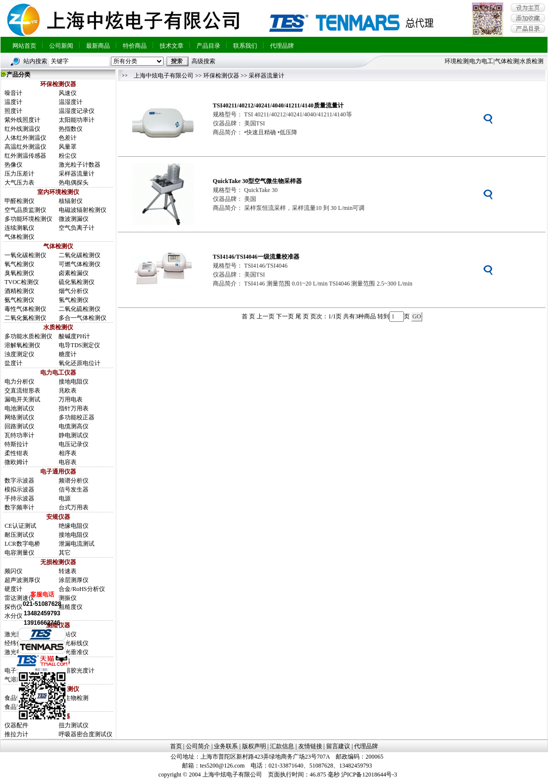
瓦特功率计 (19, 435)
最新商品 (98, 45)
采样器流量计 (76, 173)
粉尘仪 (68, 155)
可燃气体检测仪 (79, 264)
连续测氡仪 (19, 227)
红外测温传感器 (25, 155)
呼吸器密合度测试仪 (85, 734)
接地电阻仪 (74, 381)
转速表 (68, 571)
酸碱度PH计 (74, 336)
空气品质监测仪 (25, 209)
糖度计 (68, 354)
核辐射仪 (71, 200)
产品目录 (208, 45)
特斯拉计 (16, 444)
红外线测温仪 (22, 128)
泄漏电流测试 (76, 543)
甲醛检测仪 (19, 200)
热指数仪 (71, 128)
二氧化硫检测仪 (79, 308)
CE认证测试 (20, 525)
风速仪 (68, 93)
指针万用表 (74, 408)
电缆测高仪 (74, 426)
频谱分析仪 (74, 480)
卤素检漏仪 (74, 273)
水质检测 (532, 61)
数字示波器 (19, 480)
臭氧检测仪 (19, 273)
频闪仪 (13, 571)
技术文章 (171, 45)
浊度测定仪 (19, 354)
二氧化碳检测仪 (79, 255)
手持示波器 (19, 498)
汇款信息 (282, 746)
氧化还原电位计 (79, 363)
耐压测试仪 (19, 534)
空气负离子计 (76, 227)
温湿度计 (71, 101)
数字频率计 (19, 507)
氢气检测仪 (74, 299)
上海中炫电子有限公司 (163, 75)
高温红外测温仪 (25, 146)
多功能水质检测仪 (28, 336)
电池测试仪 (19, 408)
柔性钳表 (16, 453)
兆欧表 (68, 390)
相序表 (68, 453)
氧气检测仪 (19, 264)
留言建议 (338, 746)
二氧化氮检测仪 (25, 317)
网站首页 (24, 45)
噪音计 (13, 93)
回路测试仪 (19, 426)
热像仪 (13, 164)
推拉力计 (16, 734)
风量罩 (68, 146)
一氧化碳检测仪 (25, 255)
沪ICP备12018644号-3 (369, 774)
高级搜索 (203, 61)
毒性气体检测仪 (25, 308)
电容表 (68, 462)
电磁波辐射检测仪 (82, 209)
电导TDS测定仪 (79, 345)
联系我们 (245, 45)
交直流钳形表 (22, 390)
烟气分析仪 (74, 291)
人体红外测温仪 (25, 137)
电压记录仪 (74, 444)
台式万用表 (74, 507)
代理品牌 (282, 45)
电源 (65, 498)
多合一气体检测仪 (82, 317)
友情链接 (310, 746)
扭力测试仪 (74, 725)
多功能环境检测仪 (28, 218)
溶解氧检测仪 (22, 345)
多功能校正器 (76, 417)
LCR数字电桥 (22, 543)
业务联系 (226, 746)
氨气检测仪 (19, 299)
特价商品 (135, 45)
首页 (176, 746)
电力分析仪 (19, 381)
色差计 (68, 137)
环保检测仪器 (221, 75)
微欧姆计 (16, 462)
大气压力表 (19, 182)
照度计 (13, 110)
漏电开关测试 (22, 399)
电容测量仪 (19, 552)
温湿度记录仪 (76, 110)
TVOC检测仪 (21, 282)
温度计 (13, 101)
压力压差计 (19, 173)
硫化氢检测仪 (76, 282)
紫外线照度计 (22, 119)
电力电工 (481, 61)
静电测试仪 (74, 435)
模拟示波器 (19, 489)
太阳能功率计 (76, 119)
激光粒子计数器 (79, 164)
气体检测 (507, 61)
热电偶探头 (74, 182)
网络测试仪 (19, 417)
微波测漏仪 (74, 218)
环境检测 (456, 61)
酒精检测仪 (19, 291)
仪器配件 (16, 725)
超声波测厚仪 (22, 580)
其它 (65, 552)
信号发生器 (74, 489)
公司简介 (198, 746)
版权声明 (254, 746)
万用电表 (71, 399)
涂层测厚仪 (74, 580)
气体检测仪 (19, 236)
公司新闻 (61, 45)
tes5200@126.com (222, 765)
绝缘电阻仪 (74, 525)
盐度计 (13, 363)
